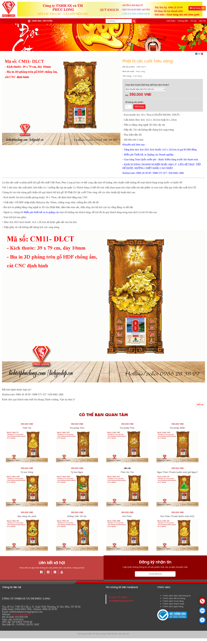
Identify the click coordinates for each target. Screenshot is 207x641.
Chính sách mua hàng (173, 601)
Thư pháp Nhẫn (177, 428)
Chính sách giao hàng (173, 606)
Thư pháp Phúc (127, 428)
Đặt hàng (139, 106)
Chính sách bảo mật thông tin (177, 595)
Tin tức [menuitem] (193, 20)
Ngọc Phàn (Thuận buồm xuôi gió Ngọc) (177, 472)
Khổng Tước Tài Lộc (77, 516)
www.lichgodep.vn (21, 614)
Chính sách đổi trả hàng (174, 598)
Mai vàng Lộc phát (27, 516)
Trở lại (200, 404)
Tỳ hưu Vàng (27, 472)
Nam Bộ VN (123, 631)
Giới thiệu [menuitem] (171, 20)
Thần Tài (27, 428)
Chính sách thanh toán (173, 603)
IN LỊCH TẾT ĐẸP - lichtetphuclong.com (121, 599)
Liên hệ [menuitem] (202, 20)
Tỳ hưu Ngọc (77, 472)
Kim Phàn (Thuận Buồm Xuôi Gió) (177, 516)
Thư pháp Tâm (77, 428)
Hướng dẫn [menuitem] (183, 20)
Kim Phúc (127, 516)
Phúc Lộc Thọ (127, 472)
